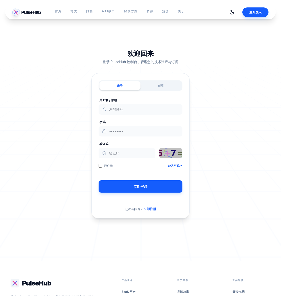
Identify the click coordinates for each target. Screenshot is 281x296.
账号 (120, 85)
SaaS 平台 (129, 292)
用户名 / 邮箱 (108, 100)
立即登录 (141, 186)
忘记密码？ (175, 166)
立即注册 (150, 209)
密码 (102, 122)
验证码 (103, 144)
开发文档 (238, 292)
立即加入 (255, 12)
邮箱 (161, 85)
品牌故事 (183, 292)
